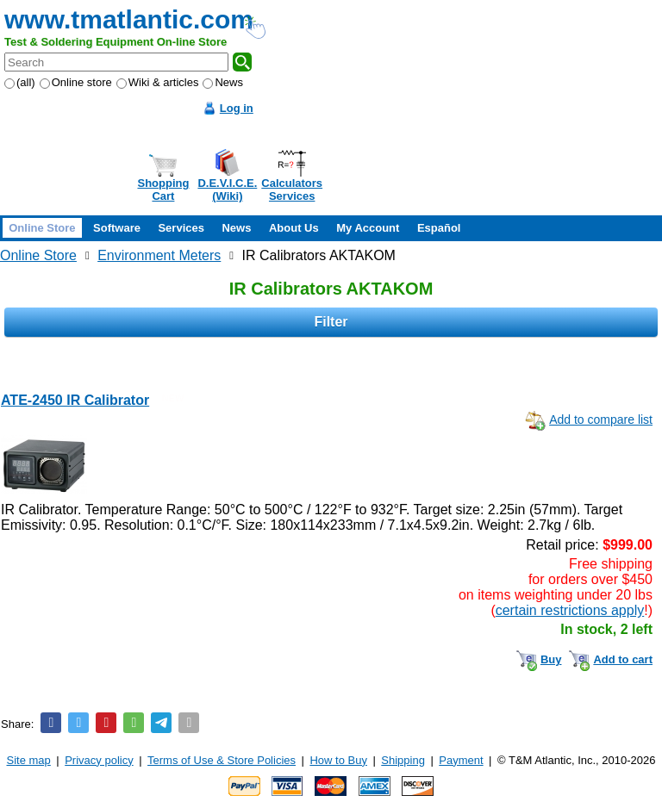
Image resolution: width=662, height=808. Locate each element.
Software (117, 227)
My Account (367, 227)
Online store (76, 82)
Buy (551, 659)
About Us (294, 227)
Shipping (403, 760)
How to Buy (337, 760)
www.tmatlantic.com (128, 19)
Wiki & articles (157, 82)
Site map (29, 760)
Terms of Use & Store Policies (221, 760)
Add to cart (623, 659)
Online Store (42, 227)
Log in (236, 108)
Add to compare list (601, 419)
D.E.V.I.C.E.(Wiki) (227, 189)
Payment (461, 760)
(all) (19, 82)
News (223, 82)
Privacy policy (99, 760)
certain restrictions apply (570, 610)
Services (181, 227)
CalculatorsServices (291, 189)
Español (439, 227)
